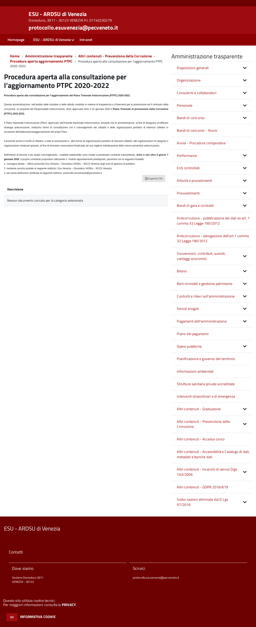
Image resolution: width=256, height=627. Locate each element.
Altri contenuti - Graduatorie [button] (199, 409)
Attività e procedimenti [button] (194, 180)
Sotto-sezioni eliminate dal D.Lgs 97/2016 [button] (202, 502)
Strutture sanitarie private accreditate (206, 384)
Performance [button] (187, 155)
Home (14, 56)
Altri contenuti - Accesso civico (201, 439)
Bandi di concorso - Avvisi (197, 130)
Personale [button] (184, 105)
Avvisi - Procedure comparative (201, 143)
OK (12, 617)
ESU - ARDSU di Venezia (70, 16)
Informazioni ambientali (195, 371)
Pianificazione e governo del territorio (206, 358)
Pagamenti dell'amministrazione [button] (202, 321)
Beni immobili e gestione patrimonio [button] (204, 283)
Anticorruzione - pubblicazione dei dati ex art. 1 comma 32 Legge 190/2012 (213, 220)
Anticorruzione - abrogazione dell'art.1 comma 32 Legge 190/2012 (213, 238)
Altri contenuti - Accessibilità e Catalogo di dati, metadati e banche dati (213, 454)
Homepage (16, 39)
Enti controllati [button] (188, 168)
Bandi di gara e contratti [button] (195, 205)
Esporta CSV (154, 178)
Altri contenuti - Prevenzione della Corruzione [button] (203, 424)
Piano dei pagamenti (192, 333)
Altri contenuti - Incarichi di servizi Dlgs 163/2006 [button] (207, 472)
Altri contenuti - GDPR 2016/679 (202, 487)
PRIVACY (69, 604)
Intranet (86, 39)
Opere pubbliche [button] (189, 346)
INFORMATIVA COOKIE (38, 616)
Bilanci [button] (182, 271)
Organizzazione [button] (189, 80)
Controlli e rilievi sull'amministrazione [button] (206, 296)
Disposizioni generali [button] (193, 68)
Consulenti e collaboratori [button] (196, 93)
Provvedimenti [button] (188, 193)
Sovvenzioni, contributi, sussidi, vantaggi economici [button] (201, 256)
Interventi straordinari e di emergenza (206, 396)
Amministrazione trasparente (49, 56)
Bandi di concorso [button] (191, 117)
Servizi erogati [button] (188, 308)
